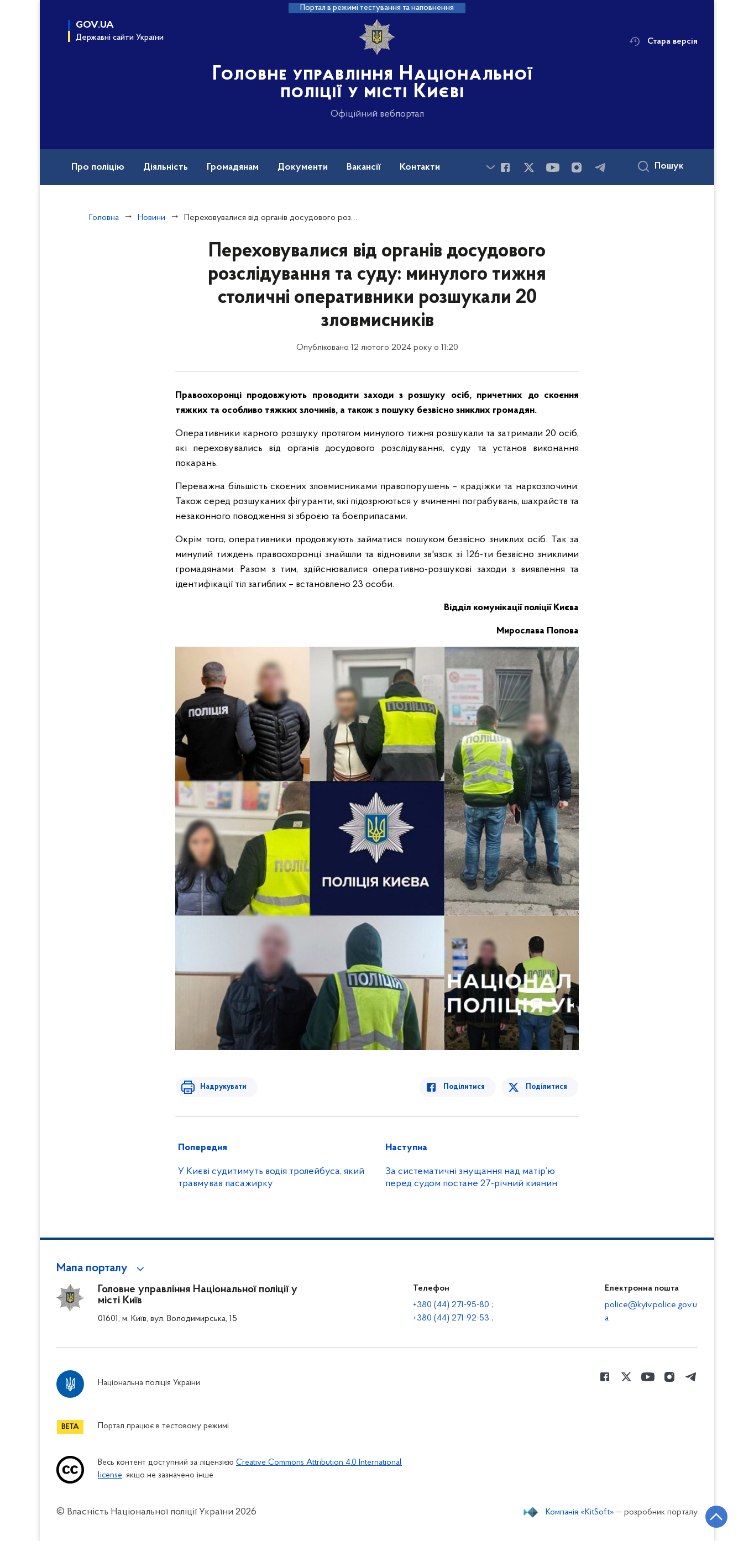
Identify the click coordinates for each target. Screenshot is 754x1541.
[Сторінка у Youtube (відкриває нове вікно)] (552, 167)
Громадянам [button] (233, 167)
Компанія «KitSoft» (580, 1512)
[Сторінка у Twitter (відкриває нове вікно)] (529, 167)
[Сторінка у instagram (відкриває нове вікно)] (576, 167)
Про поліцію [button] (97, 167)
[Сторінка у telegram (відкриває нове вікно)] (600, 167)
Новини (151, 217)
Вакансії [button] (364, 167)
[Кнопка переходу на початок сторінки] (712, 1516)
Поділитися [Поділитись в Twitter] (547, 1087)
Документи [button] (302, 167)
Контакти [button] (420, 167)
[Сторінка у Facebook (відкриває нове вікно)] (505, 167)
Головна (104, 217)
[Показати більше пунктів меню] (490, 167)
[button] (102, 1268)
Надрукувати (220, 1087)
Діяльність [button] (165, 167)
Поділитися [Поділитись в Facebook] (467, 1087)
